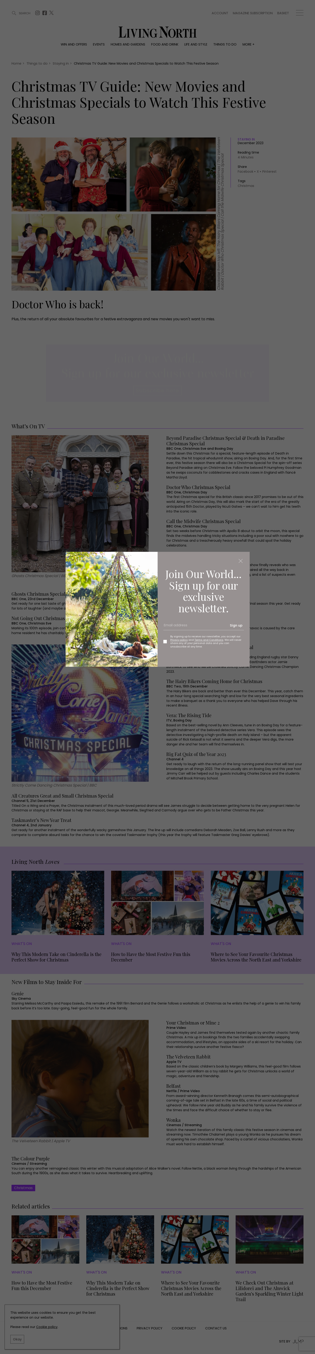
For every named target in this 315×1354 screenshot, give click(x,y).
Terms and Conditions (208, 640)
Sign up (236, 625)
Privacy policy (179, 640)
